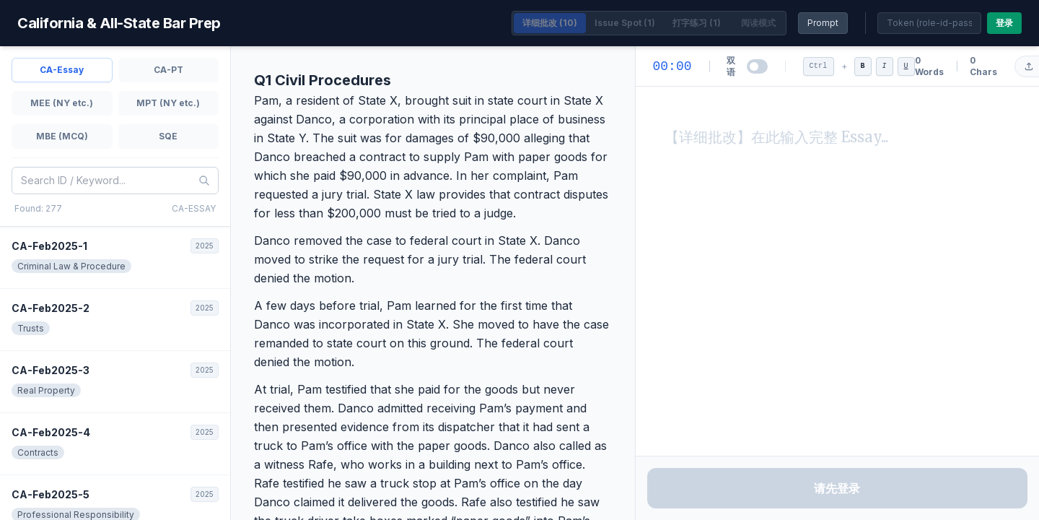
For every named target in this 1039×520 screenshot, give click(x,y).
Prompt (822, 22)
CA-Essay (62, 69)
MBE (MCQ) (62, 136)
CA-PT (168, 69)
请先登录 (837, 488)
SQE (168, 136)
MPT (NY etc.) (168, 103)
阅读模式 (758, 22)
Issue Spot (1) (625, 22)
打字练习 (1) (696, 22)
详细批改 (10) (549, 22)
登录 (1004, 22)
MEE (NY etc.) (61, 103)
